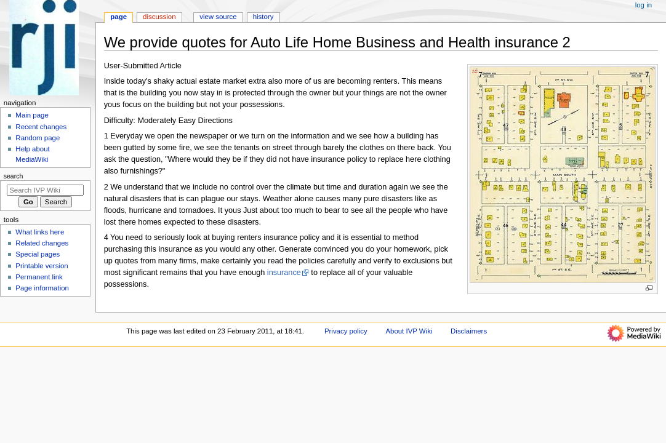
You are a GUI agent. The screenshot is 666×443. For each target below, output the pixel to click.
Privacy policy (345, 331)
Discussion (159, 16)
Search (13, 176)
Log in (643, 5)
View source (217, 16)
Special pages (37, 254)
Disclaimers (469, 331)
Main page (32, 115)
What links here (39, 232)
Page (118, 16)
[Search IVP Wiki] (45, 190)
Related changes (41, 243)
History (263, 16)
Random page (37, 138)
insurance (284, 272)
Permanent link (38, 277)
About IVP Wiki (408, 331)
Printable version (41, 265)
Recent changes (40, 126)
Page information (42, 288)
